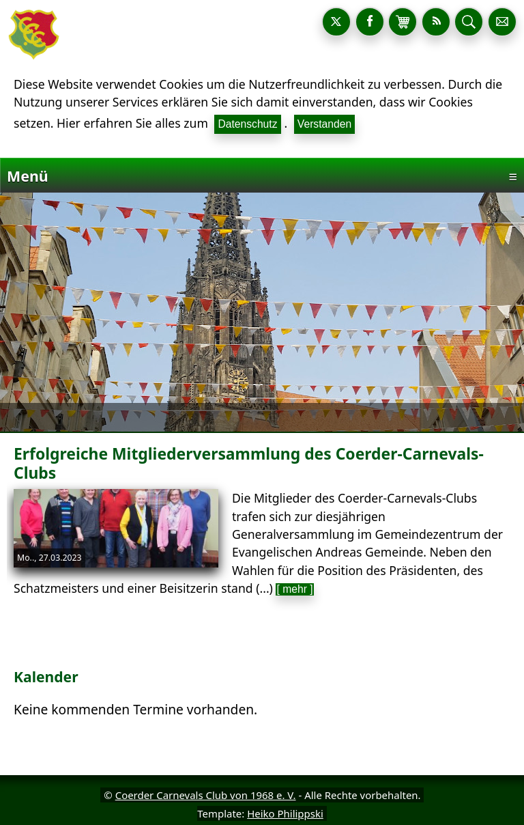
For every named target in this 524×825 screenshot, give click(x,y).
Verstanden (324, 124)
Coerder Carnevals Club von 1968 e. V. (205, 795)
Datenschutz (247, 124)
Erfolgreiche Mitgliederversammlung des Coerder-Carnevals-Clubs (249, 463)
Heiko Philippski (285, 813)
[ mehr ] (294, 589)
